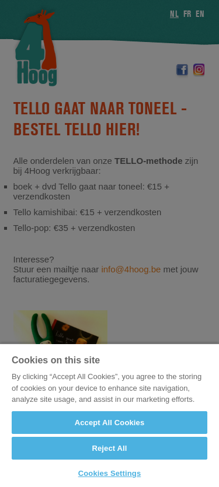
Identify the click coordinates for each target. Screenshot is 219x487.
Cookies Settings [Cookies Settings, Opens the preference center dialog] (109, 473)
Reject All (109, 448)
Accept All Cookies (110, 422)
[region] (109, 415)
